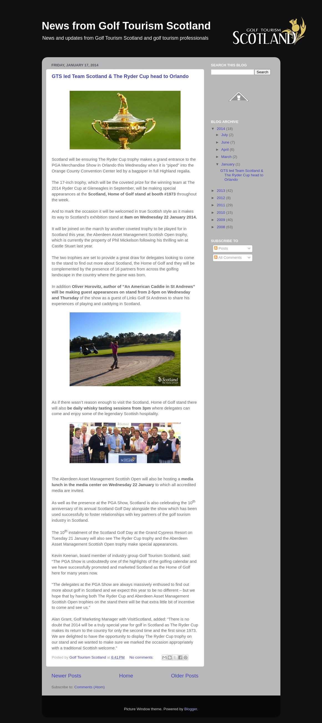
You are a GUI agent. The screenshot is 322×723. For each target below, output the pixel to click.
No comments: (142, 657)
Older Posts (185, 676)
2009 (221, 220)
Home (126, 676)
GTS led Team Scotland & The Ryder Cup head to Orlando (120, 76)
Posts (221, 248)
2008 (221, 227)
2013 (221, 191)
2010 (221, 212)
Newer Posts (66, 676)
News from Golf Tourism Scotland (126, 26)
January (228, 164)
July (225, 135)
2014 (221, 129)
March (227, 157)
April (225, 149)
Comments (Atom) (89, 687)
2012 (221, 198)
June (225, 142)
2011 (221, 205)
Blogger (190, 709)
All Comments (228, 257)
